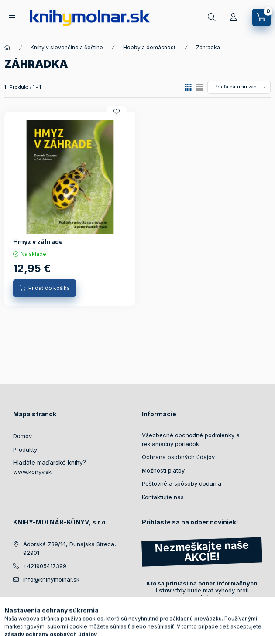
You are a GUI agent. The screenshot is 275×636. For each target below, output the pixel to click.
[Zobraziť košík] (261, 17)
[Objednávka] (239, 87)
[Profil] (233, 17)
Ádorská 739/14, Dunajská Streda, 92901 (69, 548)
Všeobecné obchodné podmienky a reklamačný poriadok (191, 439)
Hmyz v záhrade (38, 241)
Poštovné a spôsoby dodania (181, 483)
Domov (22, 435)
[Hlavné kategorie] (7, 47)
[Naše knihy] (12, 18)
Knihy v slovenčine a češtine (67, 47)
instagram (33, 601)
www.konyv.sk (32, 471)
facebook (15, 601)
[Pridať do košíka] (44, 288)
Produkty (25, 449)
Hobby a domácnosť (149, 47)
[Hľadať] (211, 17)
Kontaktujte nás (163, 496)
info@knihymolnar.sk (51, 579)
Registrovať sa (170, 613)
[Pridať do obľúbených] (116, 111)
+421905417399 (44, 565)
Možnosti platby (163, 470)
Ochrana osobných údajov (178, 456)
